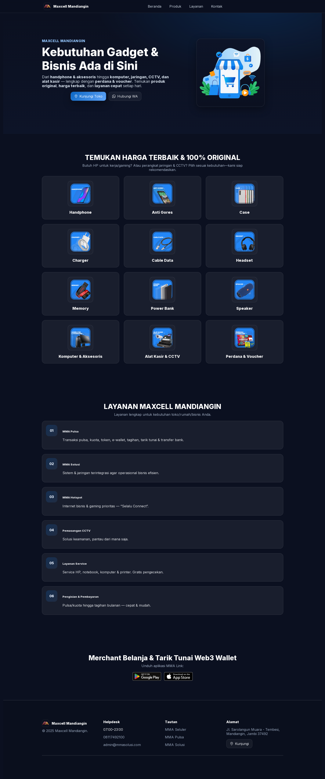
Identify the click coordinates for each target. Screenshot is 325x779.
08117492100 (113, 737)
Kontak (216, 6)
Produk (175, 6)
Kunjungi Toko (88, 96)
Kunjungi (239, 744)
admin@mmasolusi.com (122, 745)
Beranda (154, 6)
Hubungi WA (125, 96)
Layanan (196, 6)
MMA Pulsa (174, 737)
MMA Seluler (175, 729)
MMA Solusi (175, 745)
